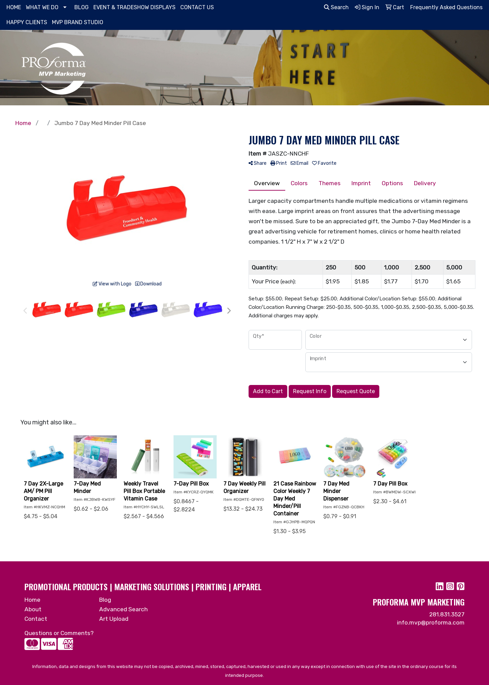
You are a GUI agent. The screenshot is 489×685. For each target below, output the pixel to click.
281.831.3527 (447, 614)
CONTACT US (197, 7)
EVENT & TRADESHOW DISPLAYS (134, 7)
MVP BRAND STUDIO (77, 22)
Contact (35, 618)
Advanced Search (123, 609)
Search (336, 7)
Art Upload (113, 618)
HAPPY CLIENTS (26, 22)
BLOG (81, 7)
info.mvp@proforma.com (431, 622)
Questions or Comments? (59, 633)
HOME (13, 7)
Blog (105, 599)
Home (32, 599)
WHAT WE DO (42, 7)
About (32, 609)
